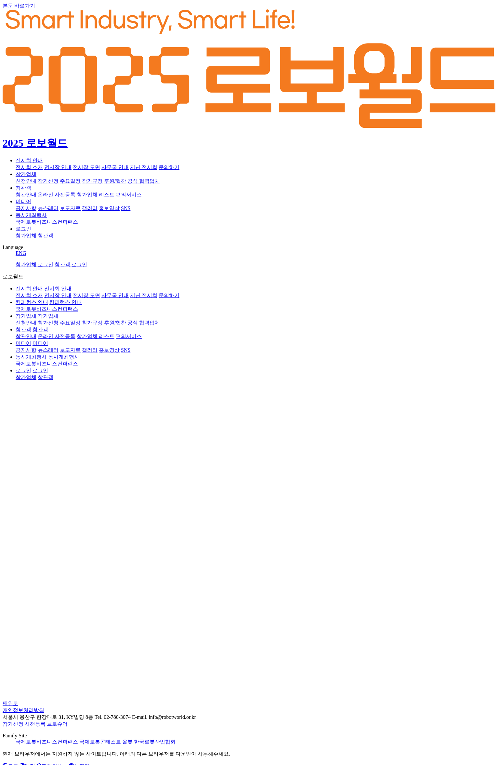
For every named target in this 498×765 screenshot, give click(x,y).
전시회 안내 (29, 160)
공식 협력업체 (143, 181)
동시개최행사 (31, 215)
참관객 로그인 (71, 264)
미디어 (23, 201)
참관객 (23, 188)
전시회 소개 (29, 167)
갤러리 (90, 208)
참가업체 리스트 (95, 194)
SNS (125, 208)
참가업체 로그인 (34, 264)
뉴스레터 (48, 208)
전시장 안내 (58, 167)
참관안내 (26, 194)
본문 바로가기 (19, 5)
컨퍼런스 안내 (32, 302)
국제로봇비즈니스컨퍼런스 (47, 222)
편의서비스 (129, 194)
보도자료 (70, 208)
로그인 (23, 228)
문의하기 (169, 167)
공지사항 (26, 208)
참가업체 (26, 174)
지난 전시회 (143, 167)
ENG (21, 253)
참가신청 (48, 181)
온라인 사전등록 (56, 194)
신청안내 (26, 181)
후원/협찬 (115, 181)
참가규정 (92, 181)
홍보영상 (109, 208)
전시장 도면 (86, 167)
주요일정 (70, 181)
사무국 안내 (115, 167)
